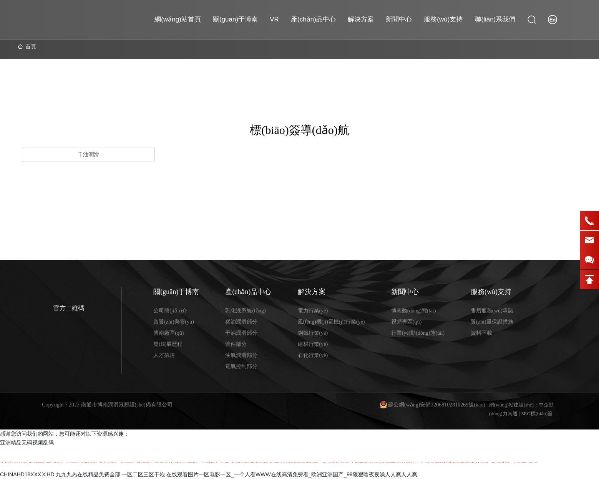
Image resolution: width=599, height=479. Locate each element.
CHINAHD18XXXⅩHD (27, 474)
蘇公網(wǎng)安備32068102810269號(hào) (436, 405)
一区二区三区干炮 (143, 474)
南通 (513, 413)
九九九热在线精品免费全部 (88, 474)
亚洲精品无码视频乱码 (27, 442)
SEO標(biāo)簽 (537, 413)
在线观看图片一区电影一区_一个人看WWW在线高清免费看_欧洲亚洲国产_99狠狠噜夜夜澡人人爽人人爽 (291, 474)
